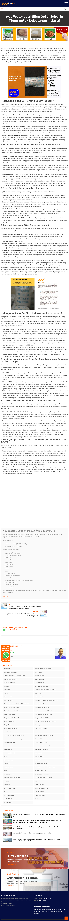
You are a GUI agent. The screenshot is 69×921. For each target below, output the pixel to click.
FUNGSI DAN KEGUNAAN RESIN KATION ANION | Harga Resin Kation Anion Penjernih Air (38, 810)
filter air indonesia (9, 691)
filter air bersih (39, 688)
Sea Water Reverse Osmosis (43, 772)
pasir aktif (38, 754)
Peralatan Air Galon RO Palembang (45, 761)
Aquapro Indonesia (40, 670)
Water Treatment (40, 790)
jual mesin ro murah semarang (13, 733)
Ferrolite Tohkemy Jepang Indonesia (45, 684)
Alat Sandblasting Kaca (10, 667)
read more (11, 859)
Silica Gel (6, 775)
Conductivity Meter (9, 677)
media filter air (8, 744)
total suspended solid (41, 782)
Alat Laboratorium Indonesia (43, 663)
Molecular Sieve (39, 751)
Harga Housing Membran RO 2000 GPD (46, 695)
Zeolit (36, 793)
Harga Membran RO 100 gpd (12, 705)
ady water (7, 663)
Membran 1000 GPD (9, 747)
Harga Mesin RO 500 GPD (42, 712)
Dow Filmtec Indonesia (41, 681)
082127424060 (7, 896)
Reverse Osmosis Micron (42, 768)
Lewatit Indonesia (9, 740)
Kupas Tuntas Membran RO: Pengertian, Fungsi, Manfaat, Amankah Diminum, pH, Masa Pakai (37, 822)
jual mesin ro (38, 726)
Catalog (5, 596)
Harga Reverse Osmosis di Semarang (46, 716)
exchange (7, 684)
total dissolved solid (9, 782)
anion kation (38, 667)
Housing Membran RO (10, 723)
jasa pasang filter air (41, 723)
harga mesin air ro (9, 709)
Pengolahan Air (8, 761)
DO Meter (6, 681)
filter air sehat (39, 691)
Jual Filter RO (7, 726)
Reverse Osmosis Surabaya (12, 772)
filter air (6, 688)
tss (4, 786)
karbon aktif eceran (9, 737)
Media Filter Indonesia (41, 744)
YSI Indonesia (8, 793)
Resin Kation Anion (40, 765)
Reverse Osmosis (9, 768)
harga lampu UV (39, 698)
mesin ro (6, 751)
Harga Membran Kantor (42, 702)
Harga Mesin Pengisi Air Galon (43, 709)
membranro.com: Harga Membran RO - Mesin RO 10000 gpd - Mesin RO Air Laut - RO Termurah (39, 917)
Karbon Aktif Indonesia (41, 737)
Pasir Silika (7, 758)
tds (36, 775)
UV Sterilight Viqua (9, 790)
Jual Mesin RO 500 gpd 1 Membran (14, 730)
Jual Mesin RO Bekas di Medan (44, 730)
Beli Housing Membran (10, 674)
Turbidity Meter (39, 786)
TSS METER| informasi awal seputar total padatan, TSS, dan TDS (33, 827)
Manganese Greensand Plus (43, 740)
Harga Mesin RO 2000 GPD (11, 712)
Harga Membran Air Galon (11, 702)
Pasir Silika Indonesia (41, 758)
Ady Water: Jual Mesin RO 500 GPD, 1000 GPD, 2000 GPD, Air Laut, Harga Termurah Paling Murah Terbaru (36, 834)
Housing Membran (40, 719)
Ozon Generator (8, 754)
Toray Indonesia (39, 779)
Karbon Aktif (38, 733)
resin (5, 765)
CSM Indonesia (39, 677)
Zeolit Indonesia (8, 797)
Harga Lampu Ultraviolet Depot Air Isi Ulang (16, 698)
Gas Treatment (8, 695)
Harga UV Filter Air (9, 719)
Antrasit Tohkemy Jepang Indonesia (14, 670)
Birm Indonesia (39, 674)
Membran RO (39, 747)
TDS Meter (7, 779)
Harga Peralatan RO (10, 716)
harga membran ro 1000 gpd (43, 705)
